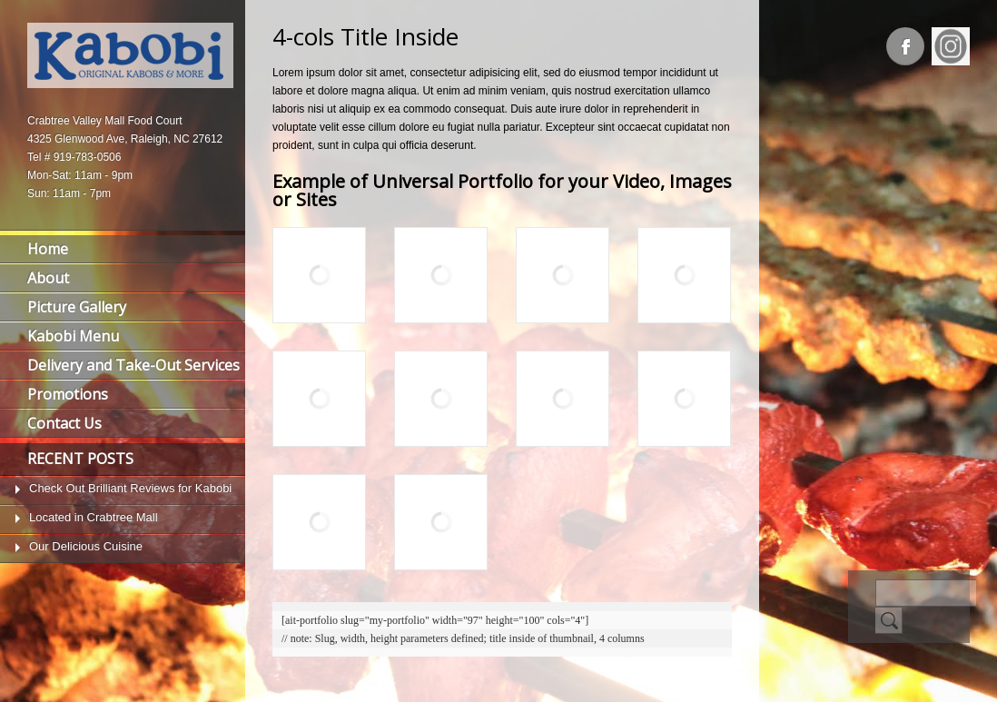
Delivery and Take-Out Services (133, 365)
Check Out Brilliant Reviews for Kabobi (130, 488)
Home (47, 249)
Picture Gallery (76, 307)
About (48, 278)
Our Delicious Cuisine (86, 546)
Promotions (67, 394)
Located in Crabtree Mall (93, 517)
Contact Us (64, 423)
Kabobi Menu (73, 336)
